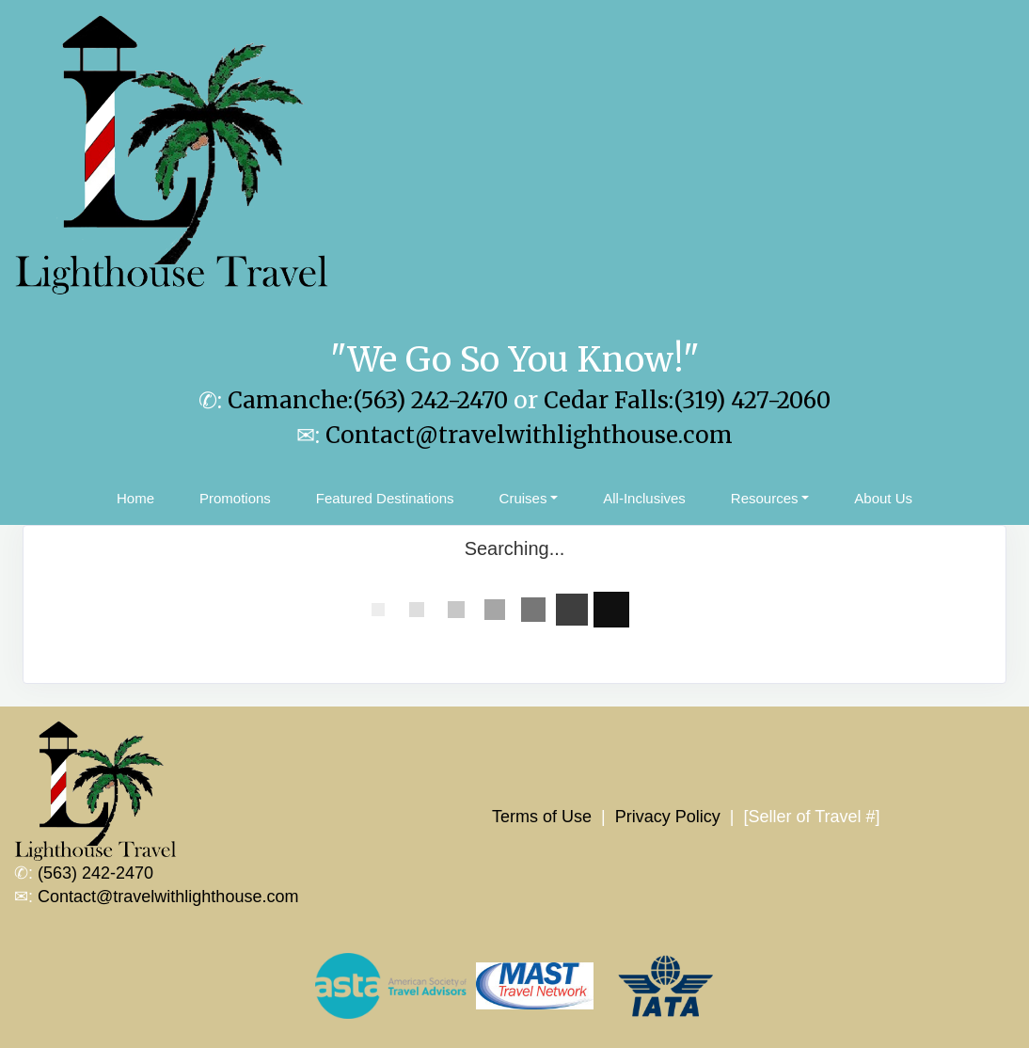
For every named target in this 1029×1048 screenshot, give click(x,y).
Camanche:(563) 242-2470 (368, 400)
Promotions (235, 498)
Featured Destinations (385, 498)
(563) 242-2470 (95, 873)
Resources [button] (765, 498)
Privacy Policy (667, 816)
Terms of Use (542, 816)
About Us (883, 498)
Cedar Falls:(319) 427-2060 (687, 400)
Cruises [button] (523, 498)
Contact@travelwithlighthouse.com (529, 435)
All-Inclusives (644, 498)
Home (135, 498)
